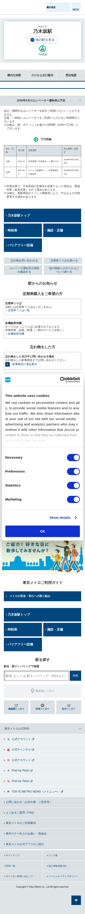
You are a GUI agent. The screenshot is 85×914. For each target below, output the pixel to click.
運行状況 (51, 7)
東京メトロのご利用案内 (21, 823)
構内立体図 (10, 73)
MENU (76, 9)
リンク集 (53, 855)
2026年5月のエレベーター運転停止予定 (41, 100)
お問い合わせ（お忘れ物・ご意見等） (29, 802)
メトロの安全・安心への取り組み (30, 596)
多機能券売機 (16, 333)
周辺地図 (66, 73)
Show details (60, 517)
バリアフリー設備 (20, 245)
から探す (16, 709)
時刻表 (12, 230)
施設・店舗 (55, 230)
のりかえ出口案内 (40, 73)
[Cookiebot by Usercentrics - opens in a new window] (60, 380)
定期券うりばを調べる (64, 260)
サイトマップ (12, 855)
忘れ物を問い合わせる (24, 260)
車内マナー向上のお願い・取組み (26, 833)
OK (42, 531)
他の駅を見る (45, 39)
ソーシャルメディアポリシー (63, 876)
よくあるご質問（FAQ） (21, 812)
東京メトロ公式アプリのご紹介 (25, 844)
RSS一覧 (10, 866)
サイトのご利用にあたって (19, 876)
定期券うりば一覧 (19, 310)
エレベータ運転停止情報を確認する (24, 270)
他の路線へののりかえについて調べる (64, 270)
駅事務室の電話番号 (24, 364)
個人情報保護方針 (58, 866)
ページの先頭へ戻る (76, 900)
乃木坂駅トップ (19, 215)
